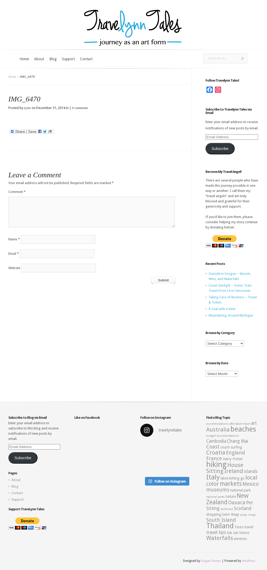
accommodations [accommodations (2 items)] (217, 424)
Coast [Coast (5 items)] (213, 447)
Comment (17, 192)
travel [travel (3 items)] (248, 527)
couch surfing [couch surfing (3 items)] (231, 447)
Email (13, 254)
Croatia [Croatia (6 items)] (215, 452)
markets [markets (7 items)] (231, 483)
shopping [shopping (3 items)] (213, 514)
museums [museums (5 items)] (217, 490)
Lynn (27, 108)
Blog (53, 59)
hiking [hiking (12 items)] (216, 464)
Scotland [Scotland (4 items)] (242, 508)
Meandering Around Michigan (231, 315)
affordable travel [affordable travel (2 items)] (239, 424)
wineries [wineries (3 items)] (240, 539)
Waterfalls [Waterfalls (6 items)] (219, 538)
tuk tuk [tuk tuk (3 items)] (232, 533)
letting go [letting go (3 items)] (237, 478)
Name (14, 239)
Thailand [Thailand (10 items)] (220, 526)
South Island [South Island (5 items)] (221, 520)
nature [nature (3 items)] (231, 496)
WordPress (248, 561)
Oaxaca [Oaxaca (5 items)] (236, 503)
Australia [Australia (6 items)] (218, 429)
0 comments (80, 108)
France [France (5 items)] (214, 459)
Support (68, 59)
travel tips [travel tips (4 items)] (216, 532)
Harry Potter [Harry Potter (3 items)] (233, 459)
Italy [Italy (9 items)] (213, 477)
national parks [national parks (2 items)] (215, 497)
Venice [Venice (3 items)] (244, 533)
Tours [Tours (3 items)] (239, 527)
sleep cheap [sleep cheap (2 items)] (248, 515)
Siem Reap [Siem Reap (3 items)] (230, 514)
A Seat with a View (222, 309)
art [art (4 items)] (254, 423)
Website (14, 268)
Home (24, 59)
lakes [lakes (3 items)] (224, 478)
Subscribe (219, 149)
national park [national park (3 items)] (240, 490)
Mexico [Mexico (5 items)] (250, 484)
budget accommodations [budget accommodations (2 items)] (222, 436)
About (39, 59)
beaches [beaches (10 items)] (243, 429)
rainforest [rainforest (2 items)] (226, 509)
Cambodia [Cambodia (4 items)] (216, 441)
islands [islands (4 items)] (251, 471)
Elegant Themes (211, 561)
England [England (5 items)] (235, 453)
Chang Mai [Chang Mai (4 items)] (237, 441)
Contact (86, 59)
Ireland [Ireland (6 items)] (233, 471)
